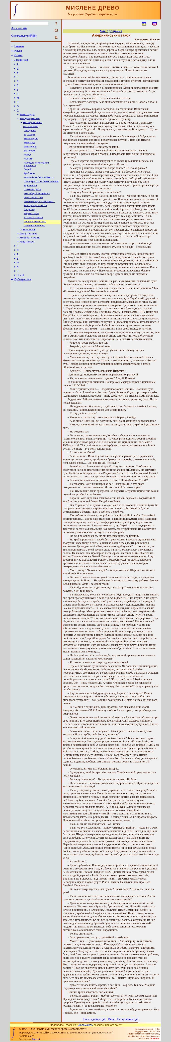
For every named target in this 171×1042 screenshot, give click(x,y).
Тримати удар (31, 149)
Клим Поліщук (27, 260)
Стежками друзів (32, 204)
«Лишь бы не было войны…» (39, 190)
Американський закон (35, 238)
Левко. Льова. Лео (33, 212)
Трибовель (29, 186)
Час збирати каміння (34, 243)
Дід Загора (29, 162)
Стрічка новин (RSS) (24, 35)
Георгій (27, 182)
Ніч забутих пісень (32, 131)
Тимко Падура (27, 123)
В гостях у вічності (33, 234)
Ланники (28, 171)
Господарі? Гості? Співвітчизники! (41, 195)
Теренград (29, 153)
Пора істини (29, 247)
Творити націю (31, 230)
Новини (19, 46)
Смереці (36, 1039)
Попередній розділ (94, 1019)
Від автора (29, 144)
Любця (27, 166)
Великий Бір (30, 157)
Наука (18, 51)
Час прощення (30, 136)
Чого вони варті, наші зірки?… (39, 217)
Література (21, 61)
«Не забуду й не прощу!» (37, 208)
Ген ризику (29, 225)
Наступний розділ (128, 1019)
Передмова (30, 140)
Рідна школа (30, 199)
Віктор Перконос (28, 252)
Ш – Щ (20, 298)
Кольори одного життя (35, 221)
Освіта (18, 56)
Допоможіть (85, 1025)
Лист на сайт (19, 28)
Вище (111, 1019)
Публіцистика (22, 302)
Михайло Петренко (29, 256)
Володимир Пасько (30, 127)
